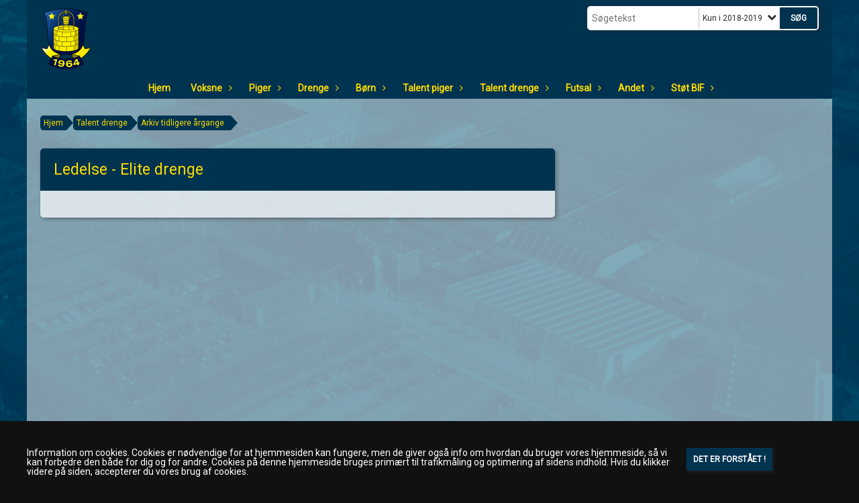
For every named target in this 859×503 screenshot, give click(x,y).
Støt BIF (691, 88)
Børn (369, 88)
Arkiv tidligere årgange (182, 123)
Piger (263, 88)
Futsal (582, 88)
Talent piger (431, 88)
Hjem (159, 88)
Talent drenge (513, 88)
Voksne (210, 88)
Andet (634, 88)
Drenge (317, 88)
